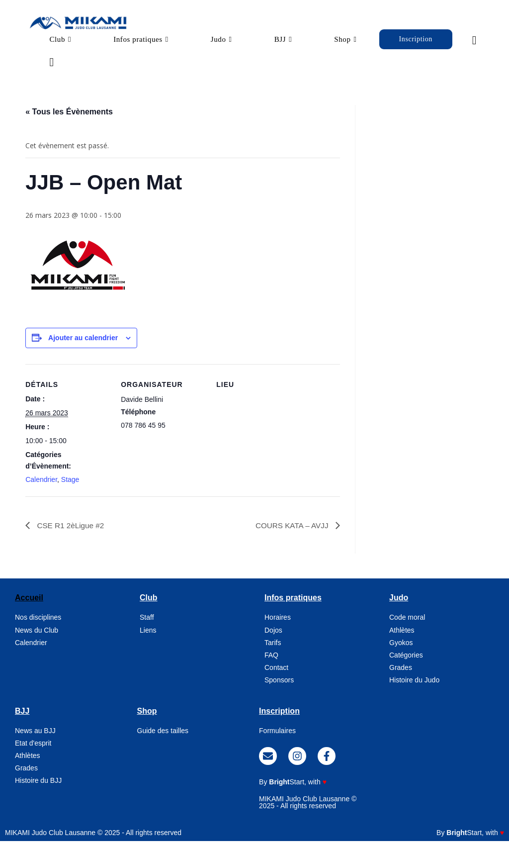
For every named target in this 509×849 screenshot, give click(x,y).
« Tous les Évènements (69, 119)
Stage (70, 487)
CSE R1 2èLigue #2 (71, 533)
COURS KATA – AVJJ (291, 533)
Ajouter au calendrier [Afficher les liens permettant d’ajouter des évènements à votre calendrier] (83, 346)
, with (298, 790)
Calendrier (41, 487)
